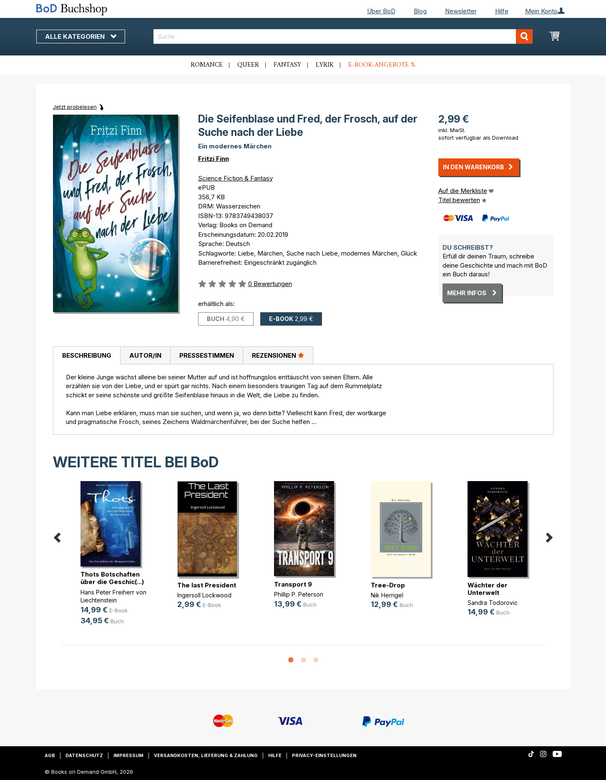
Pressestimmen (206, 355)
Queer (248, 65)
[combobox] (343, 36)
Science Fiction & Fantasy (235, 178)
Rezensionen (278, 355)
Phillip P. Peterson (298, 594)
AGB (50, 755)
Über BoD (381, 11)
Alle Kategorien (80, 36)
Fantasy (287, 65)
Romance (207, 65)
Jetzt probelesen (75, 106)
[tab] (86, 355)
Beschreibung (86, 355)
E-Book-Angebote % (381, 65)
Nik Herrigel (387, 595)
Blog (420, 11)
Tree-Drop (388, 585)
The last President (206, 585)
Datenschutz (84, 755)
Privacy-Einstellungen (324, 755)
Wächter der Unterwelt (488, 589)
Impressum (128, 755)
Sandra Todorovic (493, 602)
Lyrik (325, 65)
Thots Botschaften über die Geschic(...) (112, 578)
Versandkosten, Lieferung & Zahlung (206, 755)
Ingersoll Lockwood (204, 595)
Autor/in (145, 355)
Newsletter (461, 11)
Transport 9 (293, 584)
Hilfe (501, 11)
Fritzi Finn (213, 159)
